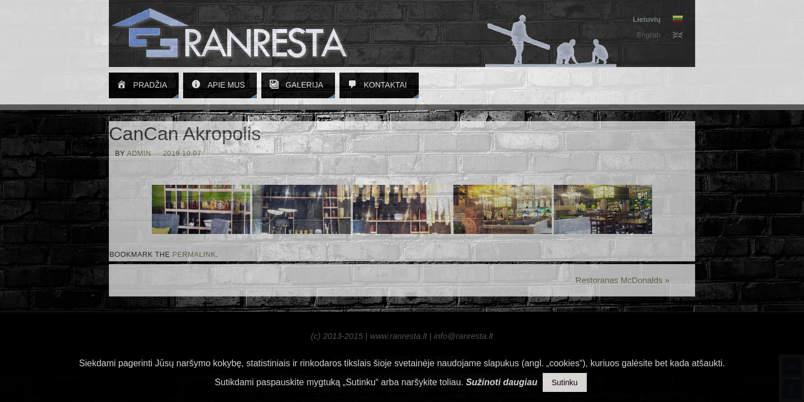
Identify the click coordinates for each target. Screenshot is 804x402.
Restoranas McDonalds (622, 280)
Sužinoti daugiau (501, 382)
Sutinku (565, 382)
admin (139, 153)
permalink (194, 254)
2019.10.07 (182, 153)
